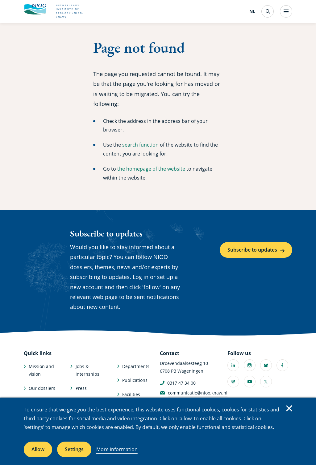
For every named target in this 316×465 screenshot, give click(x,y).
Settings (74, 449)
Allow (37, 449)
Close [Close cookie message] (289, 408)
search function (140, 144)
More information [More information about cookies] (117, 449)
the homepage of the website (151, 168)
